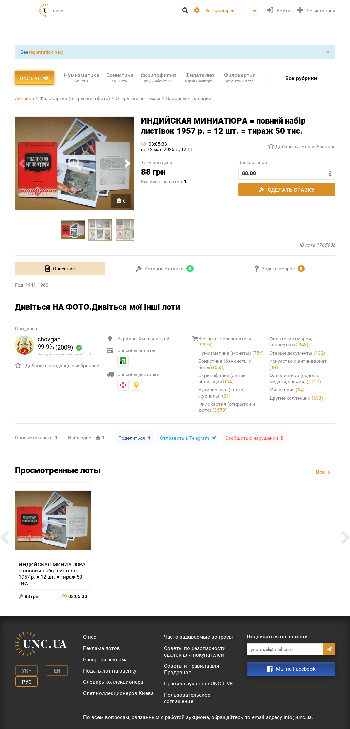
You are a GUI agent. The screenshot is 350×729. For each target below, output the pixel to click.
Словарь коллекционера (113, 682)
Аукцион (24, 98)
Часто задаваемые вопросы (198, 637)
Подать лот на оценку (109, 670)
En (53, 670)
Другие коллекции (296, 398)
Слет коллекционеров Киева (118, 693)
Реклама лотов (101, 648)
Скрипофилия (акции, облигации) (222, 378)
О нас (89, 637)
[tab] (60, 268)
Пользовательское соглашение (187, 698)
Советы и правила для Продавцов (191, 669)
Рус (25, 680)
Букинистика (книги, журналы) (221, 393)
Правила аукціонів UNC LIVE (198, 683)
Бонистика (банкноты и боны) (225, 364)
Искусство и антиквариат (298, 364)
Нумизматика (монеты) (231, 353)
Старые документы (297, 353)
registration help (46, 52)
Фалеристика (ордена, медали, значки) (295, 378)
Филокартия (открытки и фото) (75, 98)
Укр (25, 670)
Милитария (287, 389)
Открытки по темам (138, 98)
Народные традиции (188, 98)
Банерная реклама (105, 659)
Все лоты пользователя (225, 341)
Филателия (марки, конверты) (290, 341)
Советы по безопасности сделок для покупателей (195, 651)
